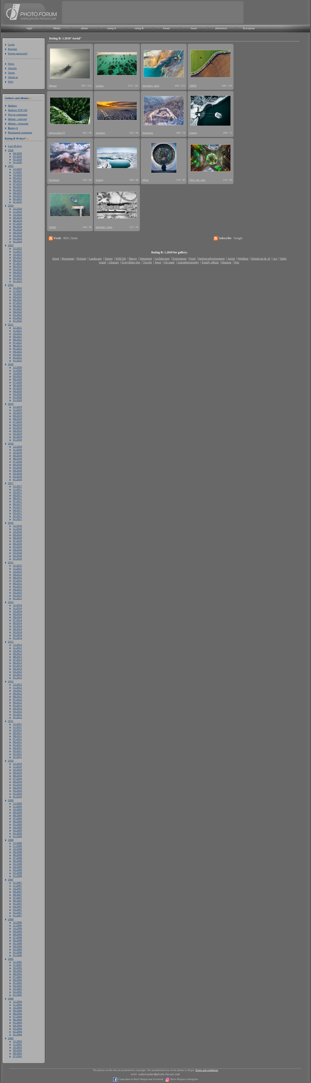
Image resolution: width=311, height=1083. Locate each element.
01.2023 (17, 281)
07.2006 (17, 937)
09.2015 (17, 574)
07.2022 (17, 302)
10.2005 (17, 967)
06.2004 (17, 1019)
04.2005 (17, 985)
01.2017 (17, 518)
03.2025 (17, 195)
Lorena (99, 85)
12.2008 (17, 842)
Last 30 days (15, 145)
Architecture (162, 258)
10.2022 (17, 293)
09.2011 (17, 732)
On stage (169, 262)
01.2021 (17, 360)
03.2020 (17, 394)
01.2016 (17, 558)
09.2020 (17, 376)
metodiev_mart (151, 85)
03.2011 (17, 750)
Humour (227, 262)
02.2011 (17, 753)
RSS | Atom (70, 238)
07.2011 (17, 738)
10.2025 (17, 174)
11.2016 (17, 528)
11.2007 (17, 885)
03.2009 (17, 830)
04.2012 (17, 708)
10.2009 (17, 809)
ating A (13, 127)
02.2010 (17, 793)
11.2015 (17, 568)
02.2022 (17, 317)
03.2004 (17, 1028)
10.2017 (17, 492)
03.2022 (17, 314)
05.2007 (17, 903)
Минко (53, 85)
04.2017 (17, 509)
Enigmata (148, 132)
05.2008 (17, 863)
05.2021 (17, 348)
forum (166, 28)
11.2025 (17, 171)
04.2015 (17, 589)
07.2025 (17, 183)
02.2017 (17, 515)
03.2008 (17, 869)
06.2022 (17, 305)
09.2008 (17, 851)
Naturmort (146, 258)
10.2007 (17, 888)
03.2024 (17, 235)
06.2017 (17, 503)
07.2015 (17, 580)
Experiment (179, 258)
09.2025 (17, 177)
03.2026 (17, 156)
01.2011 (17, 756)
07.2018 (17, 461)
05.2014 (17, 625)
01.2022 (17, 320)
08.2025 (17, 180)
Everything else (131, 262)
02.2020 (17, 396)
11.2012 (17, 687)
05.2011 (17, 744)
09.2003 (17, 1050)
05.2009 (17, 824)
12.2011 (17, 723)
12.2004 (17, 1001)
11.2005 (17, 964)
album (84, 28)
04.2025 (17, 192)
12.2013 (17, 644)
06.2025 (17, 186)
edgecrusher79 (57, 132)
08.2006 (17, 934)
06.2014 (17, 622)
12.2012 (17, 684)
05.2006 (17, 943)
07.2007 (17, 897)
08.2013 (17, 656)
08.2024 (17, 220)
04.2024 (17, 232)
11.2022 (17, 290)
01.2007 (17, 915)
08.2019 (17, 418)
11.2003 (17, 1044)
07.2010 (17, 778)
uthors (12, 105)
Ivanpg (193, 132)
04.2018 (17, 470)
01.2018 (17, 479)
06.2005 (17, 979)
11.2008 (17, 845)
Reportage (68, 258)
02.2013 (17, 674)
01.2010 (17, 796)
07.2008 (17, 857)
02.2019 (17, 436)
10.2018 (17, 452)
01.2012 (17, 717)
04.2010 (17, 787)
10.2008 (17, 848)
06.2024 (17, 226)
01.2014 (17, 637)
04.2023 (17, 272)
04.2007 (17, 906)
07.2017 (17, 500)
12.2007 (17, 882)
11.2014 (17, 607)
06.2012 (17, 702)
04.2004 (17, 1025)
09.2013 (17, 653)
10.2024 (17, 214)
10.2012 (17, 690)
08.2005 (17, 973)
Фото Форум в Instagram (184, 1079)
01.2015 (17, 598)
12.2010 (17, 763)
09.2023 (17, 257)
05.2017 (17, 506)
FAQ (10, 81)
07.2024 (17, 223)
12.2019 (17, 406)
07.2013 (17, 659)
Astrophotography (188, 262)
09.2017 (17, 494)
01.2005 (17, 994)
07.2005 (17, 976)
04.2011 (17, 747)
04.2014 (17, 628)
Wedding (243, 258)
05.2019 (17, 427)
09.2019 (17, 415)
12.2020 (17, 367)
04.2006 (17, 946)
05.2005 (17, 982)
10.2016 (17, 531)
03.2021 (17, 354)
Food (192, 258)
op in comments (17, 114)
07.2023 (17, 263)
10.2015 (17, 571)
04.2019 (17, 430)
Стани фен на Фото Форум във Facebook (140, 1079)
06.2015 (17, 583)
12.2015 (17, 565)
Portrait (81, 258)
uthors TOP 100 (17, 109)
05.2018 (17, 467)
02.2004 (17, 1031)
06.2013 (17, 662)
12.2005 (17, 961)
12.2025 (17, 168)
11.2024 (17, 211)
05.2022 (17, 308)
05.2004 (17, 1022)
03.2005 (17, 988)
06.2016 (17, 543)
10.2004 (17, 1007)
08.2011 (17, 735)
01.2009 (17, 836)
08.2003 (17, 1053)
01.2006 (17, 955)
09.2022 (17, 296)
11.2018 (17, 449)
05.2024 (17, 229)
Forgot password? (17, 53)
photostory (221, 28)
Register (12, 48)
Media (56, 28)
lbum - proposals (18, 123)
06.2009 (17, 821)
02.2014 (17, 634)
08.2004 (17, 1013)
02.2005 (17, 991)
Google (238, 238)
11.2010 (17, 766)
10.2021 (17, 333)
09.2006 (17, 931)
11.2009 (17, 806)
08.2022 (17, 299)
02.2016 (17, 555)
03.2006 (17, 949)
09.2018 (17, 455)
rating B (139, 28)
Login (11, 44)
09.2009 (17, 812)
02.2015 (17, 595)
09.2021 (17, 336)
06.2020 (17, 385)
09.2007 (17, 891)
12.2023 (17, 248)
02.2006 (17, 952)
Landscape (95, 258)
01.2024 (17, 241)
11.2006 (17, 925)
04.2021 (17, 351)
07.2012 (17, 699)
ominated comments (20, 132)
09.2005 (17, 970)
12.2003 (17, 1041)
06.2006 (17, 940)
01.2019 (17, 439)
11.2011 (17, 726)
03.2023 (17, 275)
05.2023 (17, 269)
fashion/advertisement (211, 258)
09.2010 (17, 772)
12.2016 (17, 525)
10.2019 (17, 412)
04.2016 (17, 549)
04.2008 (17, 866)
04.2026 (17, 153)
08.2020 (17, 379)
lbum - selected (17, 118)
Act (275, 258)
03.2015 (17, 592)
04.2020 (17, 391)
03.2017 (17, 512)
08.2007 (17, 894)
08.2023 (17, 260)
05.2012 (17, 705)
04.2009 (17, 827)
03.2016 (17, 552)
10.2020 (17, 373)
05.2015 (17, 586)
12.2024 (17, 208)
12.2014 (17, 604)
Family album (210, 262)
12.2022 (17, 287)
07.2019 (17, 421)
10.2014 (17, 610)
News (11, 63)
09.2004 (17, 1010)
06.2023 (17, 266)
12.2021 (17, 327)
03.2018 (17, 473)
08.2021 (17, 339)
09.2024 (17, 217)
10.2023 (17, 254)
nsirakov (100, 132)
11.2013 (17, 647)
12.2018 (17, 446)
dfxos (146, 179)
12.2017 (17, 486)
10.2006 (17, 928)
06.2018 (17, 464)
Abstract (114, 262)
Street (55, 258)
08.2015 (17, 577)
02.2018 (17, 476)
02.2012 (17, 714)
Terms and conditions (206, 1070)
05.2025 (17, 189)
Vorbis (52, 226)
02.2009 (17, 833)
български (249, 28)
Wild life (121, 258)
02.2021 (17, 357)
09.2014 (17, 613)
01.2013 (17, 677)
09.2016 (17, 534)
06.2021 (17, 345)
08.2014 (17, 616)
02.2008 (17, 872)
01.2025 (17, 201)
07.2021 (17, 342)
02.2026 (17, 159)
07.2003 (17, 1056)
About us (13, 77)
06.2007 (17, 900)
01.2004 (17, 1034)
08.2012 (17, 696)
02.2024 (17, 238)
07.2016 (17, 540)
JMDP (192, 85)
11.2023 (17, 251)
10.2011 (17, 729)
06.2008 (17, 860)
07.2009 (17, 818)
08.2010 (17, 775)
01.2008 (17, 875)
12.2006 (17, 922)
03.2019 (17, 433)
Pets (236, 262)
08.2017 (17, 497)
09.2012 (17, 693)
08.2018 (17, 458)
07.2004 (17, 1016)
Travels (147, 262)
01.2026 (17, 162)
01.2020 (17, 399)
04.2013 (17, 668)
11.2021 (17, 330)
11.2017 (17, 489)
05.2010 (17, 784)
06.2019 (17, 424)
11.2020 (17, 370)
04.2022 (17, 311)
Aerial (231, 258)
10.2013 (17, 650)
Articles (12, 68)
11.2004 (17, 1004)
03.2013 (17, 671)
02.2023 (17, 278)
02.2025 (17, 198)
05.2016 (17, 546)
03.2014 (17, 631)
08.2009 (17, 815)
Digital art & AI (260, 258)
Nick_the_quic (197, 179)
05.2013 (17, 665)
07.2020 (17, 382)
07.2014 (17, 619)
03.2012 (17, 711)
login (29, 28)
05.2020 (17, 388)
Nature (109, 258)
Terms (11, 72)
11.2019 (17, 409)
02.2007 (17, 912)
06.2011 (17, 741)
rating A (111, 28)
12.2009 (17, 803)
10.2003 (17, 1047)
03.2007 (17, 909)
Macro (133, 258)
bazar (194, 28)
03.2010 (17, 790)
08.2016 (17, 537)
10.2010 (17, 769)
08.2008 (17, 854)
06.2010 (17, 781)
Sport (158, 262)
